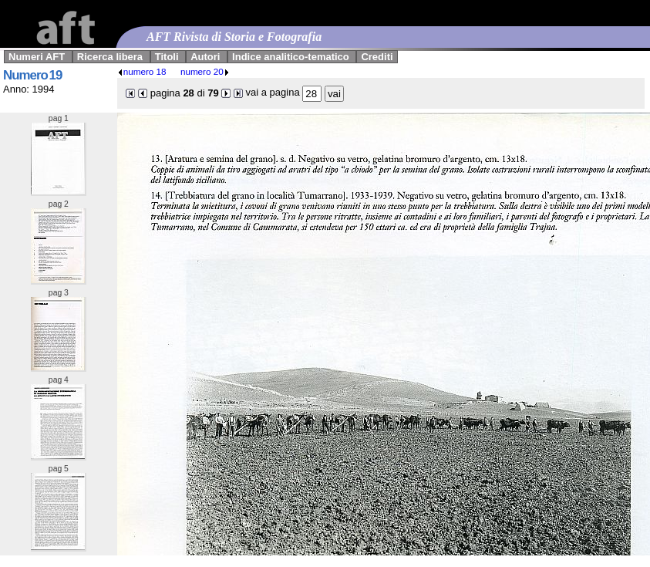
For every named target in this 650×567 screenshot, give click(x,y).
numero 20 (205, 71)
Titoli (167, 56)
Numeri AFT (36, 56)
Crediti (376, 56)
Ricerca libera (110, 56)
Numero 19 (32, 75)
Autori (205, 56)
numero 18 (142, 71)
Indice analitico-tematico (290, 56)
